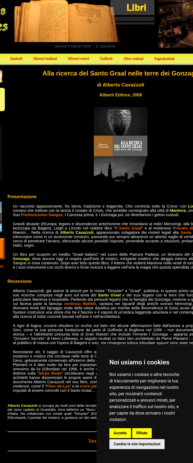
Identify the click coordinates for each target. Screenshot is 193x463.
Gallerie (106, 59)
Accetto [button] (120, 433)
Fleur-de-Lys (58, 386)
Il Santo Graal (128, 228)
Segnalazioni (164, 59)
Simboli (16, 59)
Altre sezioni (133, 59)
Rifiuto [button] (142, 433)
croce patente (92, 386)
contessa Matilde (80, 304)
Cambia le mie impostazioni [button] (137, 444)
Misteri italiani (45, 59)
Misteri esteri (78, 59)
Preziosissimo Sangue (42, 215)
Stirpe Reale (50, 373)
